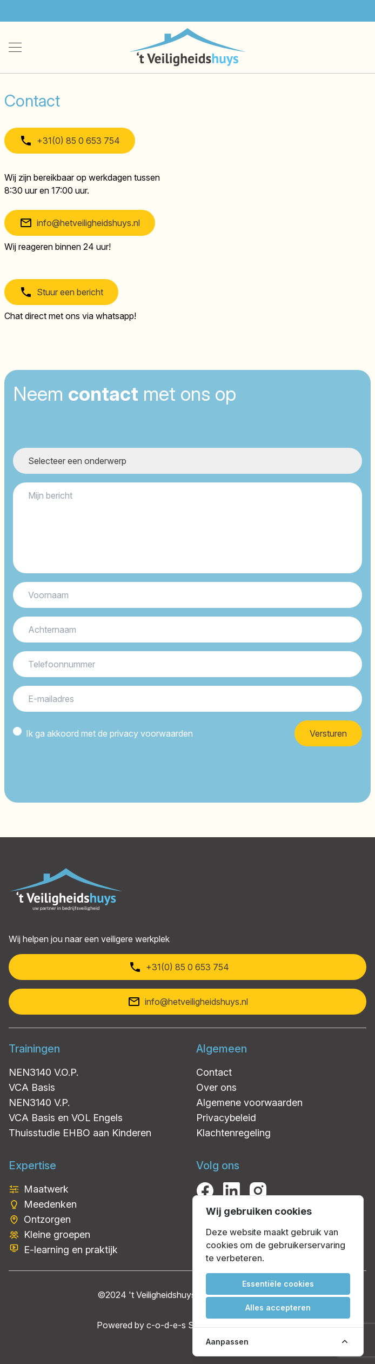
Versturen (328, 733)
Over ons (216, 1087)
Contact (214, 1072)
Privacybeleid (226, 1117)
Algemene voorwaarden (249, 1102)
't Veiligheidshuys (162, 1294)
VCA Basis (32, 1087)
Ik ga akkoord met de (109, 733)
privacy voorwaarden (151, 733)
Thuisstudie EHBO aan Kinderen (80, 1132)
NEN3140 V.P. (39, 1102)
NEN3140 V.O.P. (43, 1072)
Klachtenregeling (233, 1132)
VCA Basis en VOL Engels (66, 1117)
